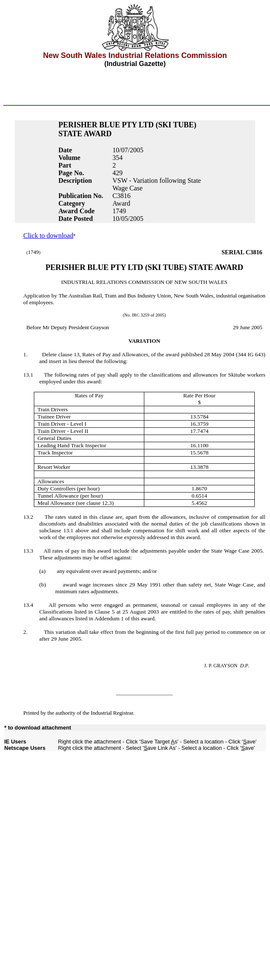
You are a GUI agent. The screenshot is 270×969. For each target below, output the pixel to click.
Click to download (48, 235)
